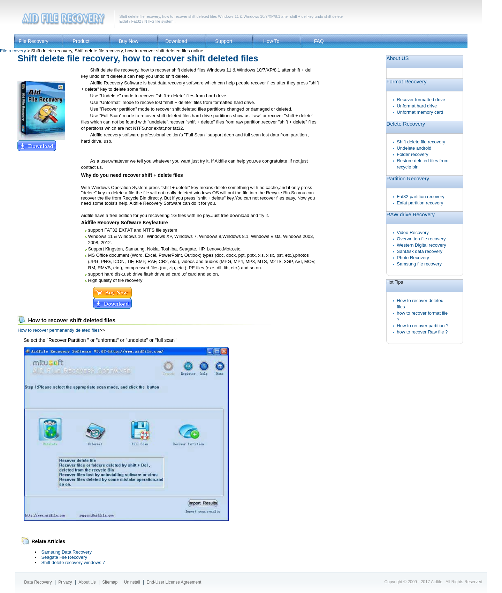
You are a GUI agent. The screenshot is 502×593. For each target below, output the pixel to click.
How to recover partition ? (422, 325)
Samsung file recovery (419, 264)
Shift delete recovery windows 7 (73, 562)
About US (397, 58)
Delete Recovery (405, 124)
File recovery (13, 50)
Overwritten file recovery (421, 238)
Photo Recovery (413, 257)
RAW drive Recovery (410, 214)
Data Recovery (38, 582)
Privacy (65, 582)
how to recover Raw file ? (422, 332)
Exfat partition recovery (420, 202)
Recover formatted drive (421, 99)
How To (271, 41)
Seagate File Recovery (64, 557)
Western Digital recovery (421, 245)
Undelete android (414, 148)
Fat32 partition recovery (420, 196)
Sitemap (109, 582)
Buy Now (128, 41)
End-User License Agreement (173, 582)
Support (223, 41)
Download (176, 41)
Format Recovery (406, 81)
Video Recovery (413, 232)
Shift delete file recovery (421, 141)
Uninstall (132, 582)
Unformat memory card (420, 112)
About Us (87, 582)
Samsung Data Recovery (66, 552)
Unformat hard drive (417, 105)
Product (81, 41)
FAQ (319, 41)
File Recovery (33, 41)
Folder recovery (412, 154)
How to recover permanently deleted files (58, 330)
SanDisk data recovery (419, 251)
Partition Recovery (407, 178)
